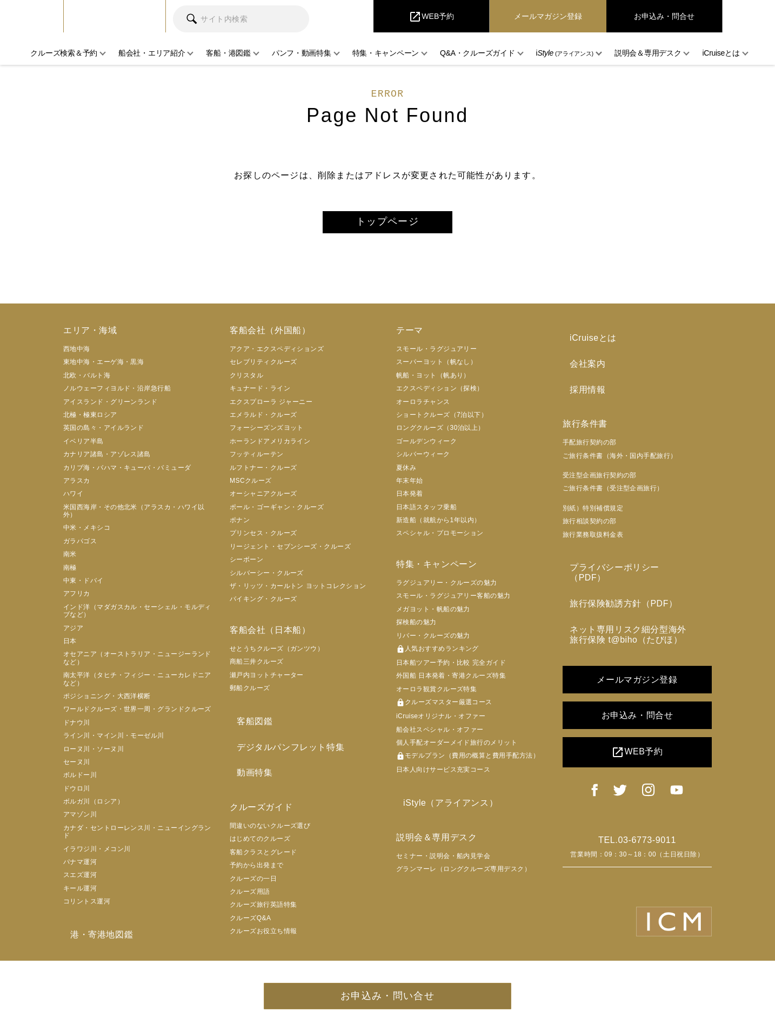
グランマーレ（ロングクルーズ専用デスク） (463, 869)
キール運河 (80, 893)
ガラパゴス (80, 546)
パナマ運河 (80, 867)
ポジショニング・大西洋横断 (107, 701)
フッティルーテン (257, 459)
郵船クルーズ (250, 693)
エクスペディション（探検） (440, 393)
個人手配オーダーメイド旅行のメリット (456, 747)
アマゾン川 (80, 819)
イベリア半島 (83, 446)
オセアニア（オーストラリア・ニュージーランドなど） (137, 662)
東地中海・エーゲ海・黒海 (103, 366)
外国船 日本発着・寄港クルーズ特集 (451, 680)
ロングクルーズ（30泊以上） (440, 432)
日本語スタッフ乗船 (426, 511)
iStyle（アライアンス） (443, 805)
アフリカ (76, 598)
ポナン (240, 525)
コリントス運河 (86, 906)
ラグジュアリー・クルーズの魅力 (446, 587)
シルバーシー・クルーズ (267, 577)
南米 (70, 559)
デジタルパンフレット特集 (283, 745)
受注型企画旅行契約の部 (600, 466)
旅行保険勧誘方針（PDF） (617, 577)
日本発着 (409, 498)
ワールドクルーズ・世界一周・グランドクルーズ (137, 714)
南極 (70, 572)
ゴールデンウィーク (426, 446)
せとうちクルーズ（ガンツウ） (277, 653)
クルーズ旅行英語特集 (263, 895)
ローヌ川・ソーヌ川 (93, 753)
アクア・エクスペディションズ (277, 353)
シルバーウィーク (423, 459)
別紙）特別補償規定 (593, 499)
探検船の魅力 (416, 627)
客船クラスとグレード (263, 843)
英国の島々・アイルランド (103, 432)
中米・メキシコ (86, 532)
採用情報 (580, 382)
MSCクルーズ (251, 485)
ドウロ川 (76, 793)
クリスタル (246, 380)
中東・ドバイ (83, 585)
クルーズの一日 (253, 869)
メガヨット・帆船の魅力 (433, 614)
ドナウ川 (76, 727)
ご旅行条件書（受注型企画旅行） (613, 479)
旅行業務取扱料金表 (593, 525)
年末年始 (409, 485)
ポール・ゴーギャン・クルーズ (277, 511)
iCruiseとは (586, 340)
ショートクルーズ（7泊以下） (441, 419)
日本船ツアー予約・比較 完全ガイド (451, 667)
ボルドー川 (80, 780)
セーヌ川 (76, 767)
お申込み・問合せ (637, 682)
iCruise (114, 16)
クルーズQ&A (250, 909)
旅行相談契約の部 (590, 512)
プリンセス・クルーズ (263, 538)
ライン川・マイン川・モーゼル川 (113, 740)
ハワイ (73, 498)
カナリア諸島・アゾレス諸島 (107, 459)
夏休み (406, 472)
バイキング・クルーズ (263, 604)
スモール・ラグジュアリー (436, 353)
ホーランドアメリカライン (270, 446)
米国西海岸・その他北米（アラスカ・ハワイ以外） (133, 515)
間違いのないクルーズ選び (270, 816)
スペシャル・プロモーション (440, 538)
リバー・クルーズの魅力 (433, 640)
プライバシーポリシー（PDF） (626, 556)
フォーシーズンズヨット (267, 432)
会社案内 (580, 361)
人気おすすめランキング (437, 654)
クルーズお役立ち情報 (263, 922)
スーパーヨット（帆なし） (436, 366)
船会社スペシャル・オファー (440, 734)
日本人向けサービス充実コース (443, 774)
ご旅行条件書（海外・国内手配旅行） (620, 446)
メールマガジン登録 (637, 646)
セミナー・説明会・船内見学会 (443, 856)
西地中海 (76, 353)
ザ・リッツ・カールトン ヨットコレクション (298, 591)
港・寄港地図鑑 (94, 936)
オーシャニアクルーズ (263, 498)
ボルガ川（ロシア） (93, 806)
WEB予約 (637, 719)
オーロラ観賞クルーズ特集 (436, 694)
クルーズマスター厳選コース (444, 707)
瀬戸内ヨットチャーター (267, 680)
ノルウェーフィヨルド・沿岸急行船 (117, 393)
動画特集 (247, 766)
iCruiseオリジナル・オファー (440, 721)
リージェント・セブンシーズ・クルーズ (290, 551)
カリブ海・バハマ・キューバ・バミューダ (127, 472)
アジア (73, 632)
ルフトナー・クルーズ (263, 472)
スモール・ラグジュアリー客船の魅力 (453, 600)
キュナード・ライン (260, 393)
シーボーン (246, 564)
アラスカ (76, 485)
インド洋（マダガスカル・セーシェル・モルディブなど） (137, 615)
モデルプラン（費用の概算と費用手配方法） (467, 761)
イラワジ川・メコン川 (97, 853)
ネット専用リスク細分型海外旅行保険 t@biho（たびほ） (634, 603)
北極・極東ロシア (90, 419)
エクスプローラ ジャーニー (271, 406)
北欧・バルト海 (86, 380)
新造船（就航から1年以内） (438, 525)
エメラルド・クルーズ (263, 419)
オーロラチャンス (423, 406)
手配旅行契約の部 (590, 433)
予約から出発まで (257, 856)
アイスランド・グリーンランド (110, 406)
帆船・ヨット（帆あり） (433, 380)
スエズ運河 (80, 879)
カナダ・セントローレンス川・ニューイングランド (137, 836)
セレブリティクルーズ (263, 366)
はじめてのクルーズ (260, 829)
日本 (70, 646)
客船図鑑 (247, 723)
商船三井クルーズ (257, 666)
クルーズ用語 (250, 882)
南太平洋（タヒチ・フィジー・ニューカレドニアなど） (137, 683)
